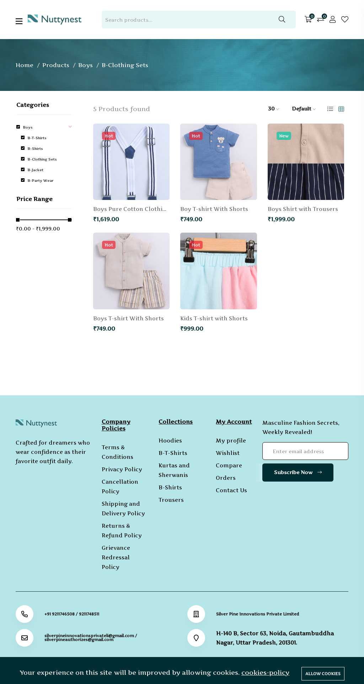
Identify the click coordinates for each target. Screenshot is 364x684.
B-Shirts (170, 487)
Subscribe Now (298, 472)
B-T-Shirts (173, 453)
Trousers (171, 499)
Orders (226, 477)
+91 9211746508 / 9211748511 (71, 614)
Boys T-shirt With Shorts (128, 318)
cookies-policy (265, 672)
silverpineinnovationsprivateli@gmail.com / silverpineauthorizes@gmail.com (90, 638)
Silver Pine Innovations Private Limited (257, 614)
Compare (229, 465)
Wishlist (228, 453)
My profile (231, 440)
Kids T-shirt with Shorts (214, 318)
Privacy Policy (122, 469)
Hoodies (170, 440)
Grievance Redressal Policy (116, 557)
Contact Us (231, 490)
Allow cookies (323, 673)
